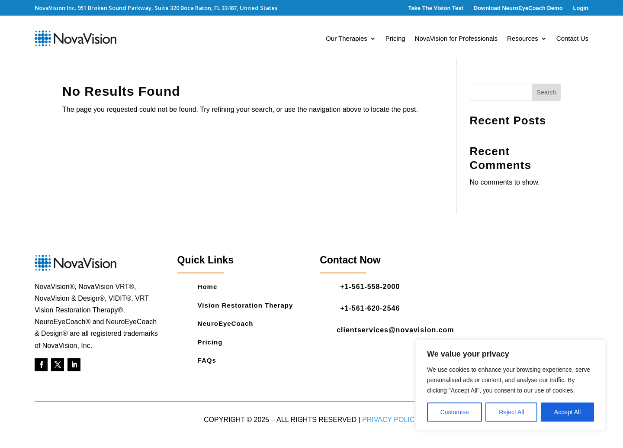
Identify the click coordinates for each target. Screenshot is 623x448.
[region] (510, 385)
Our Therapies (346, 39)
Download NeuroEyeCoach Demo (518, 8)
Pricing (395, 39)
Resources (522, 39)
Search (546, 92)
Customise (454, 412)
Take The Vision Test (435, 8)
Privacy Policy (390, 419)
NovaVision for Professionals (456, 39)
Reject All (511, 412)
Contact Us (572, 39)
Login (580, 8)
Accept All (567, 412)
